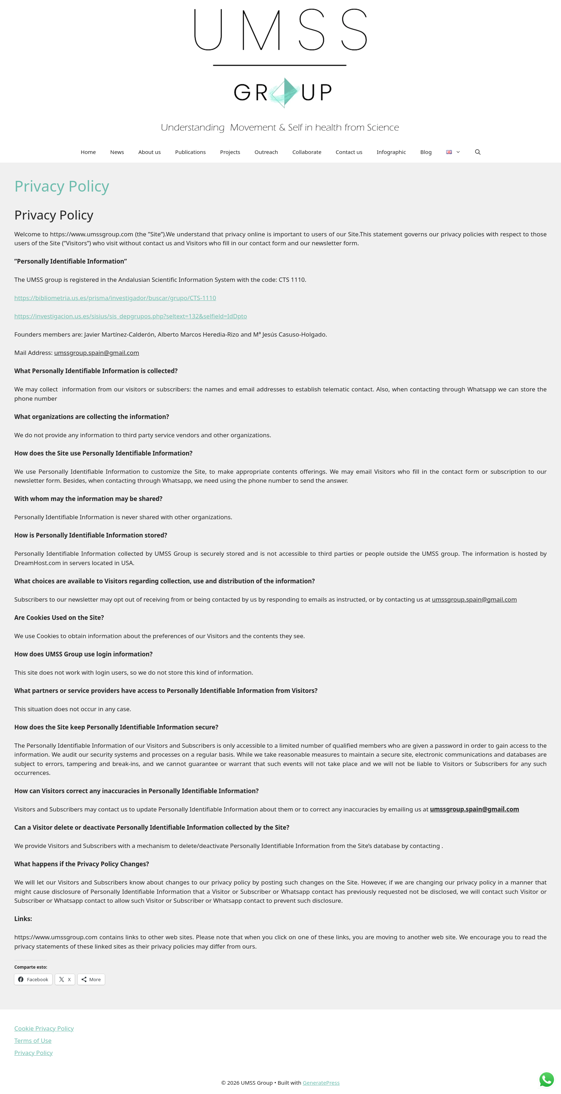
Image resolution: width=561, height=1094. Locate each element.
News (117, 151)
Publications (190, 151)
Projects (230, 151)
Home (88, 151)
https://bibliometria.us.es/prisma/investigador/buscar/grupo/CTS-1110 (115, 298)
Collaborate (306, 151)
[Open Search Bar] (478, 152)
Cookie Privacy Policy (44, 1028)
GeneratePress (321, 1082)
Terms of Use (33, 1040)
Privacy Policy (33, 1053)
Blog (426, 151)
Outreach (266, 151)
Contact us (349, 151)
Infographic (391, 151)
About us (149, 151)
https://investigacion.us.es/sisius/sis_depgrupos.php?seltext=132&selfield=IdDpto (130, 316)
